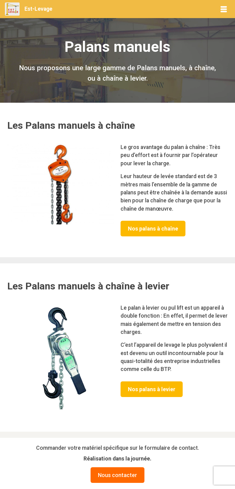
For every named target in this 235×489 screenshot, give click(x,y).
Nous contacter (117, 475)
